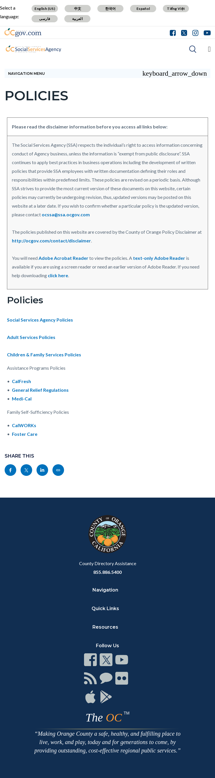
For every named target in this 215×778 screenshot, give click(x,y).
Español (143, 8)
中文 (77, 8)
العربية (77, 19)
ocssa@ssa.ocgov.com (66, 214)
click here (58, 275)
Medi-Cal (22, 398)
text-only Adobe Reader (159, 258)
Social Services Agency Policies (40, 319)
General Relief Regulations (40, 390)
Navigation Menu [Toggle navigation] (107, 73)
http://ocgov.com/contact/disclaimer (51, 240)
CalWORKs (24, 425)
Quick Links (105, 608)
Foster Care (24, 434)
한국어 (110, 8)
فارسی (44, 19)
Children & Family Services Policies (44, 354)
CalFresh (21, 381)
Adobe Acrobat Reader (63, 258)
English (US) (44, 8)
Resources (105, 627)
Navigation (105, 590)
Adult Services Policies (31, 337)
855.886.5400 (107, 572)
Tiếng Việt (176, 8)
